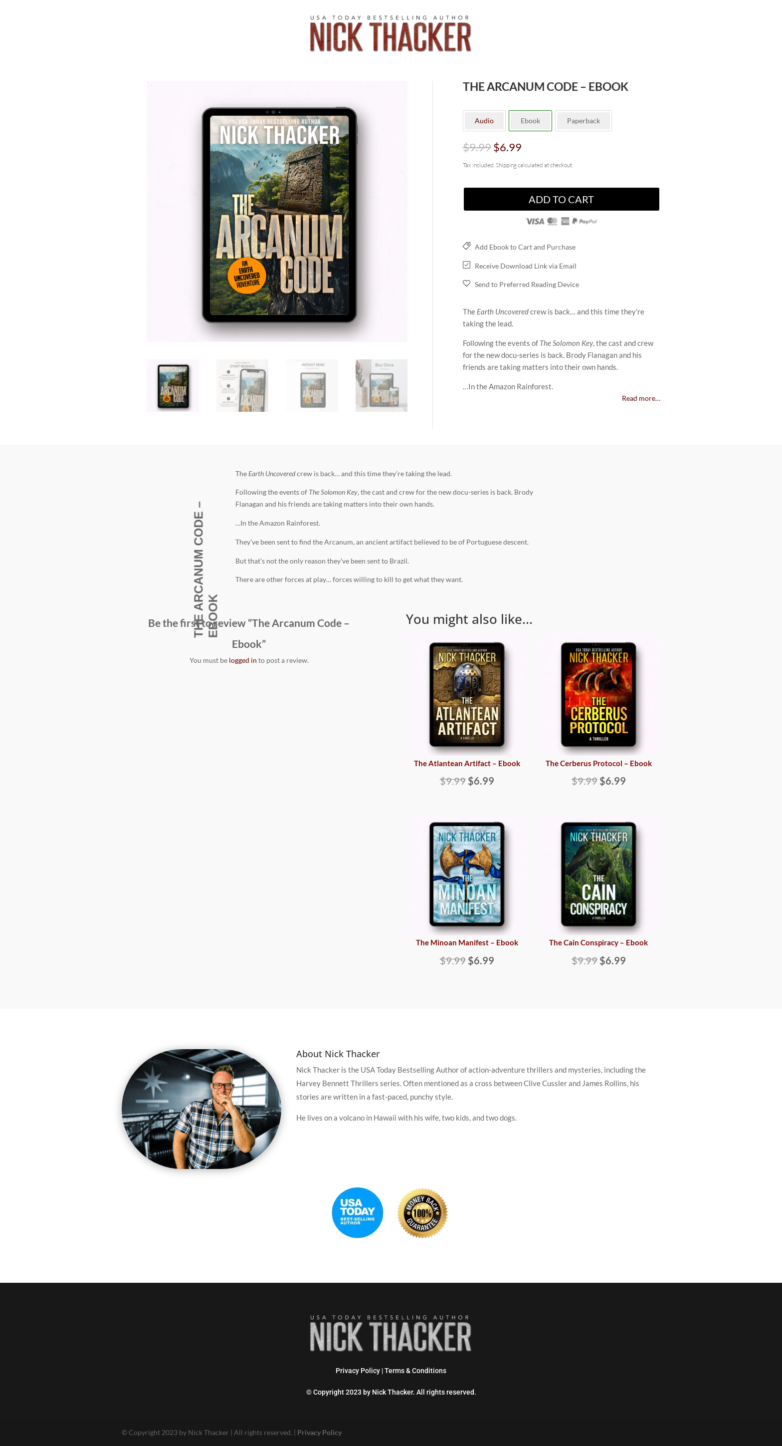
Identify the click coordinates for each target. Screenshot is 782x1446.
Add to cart (561, 199)
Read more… (641, 398)
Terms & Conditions (415, 1371)
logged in (243, 660)
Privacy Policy (358, 1371)
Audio (484, 120)
